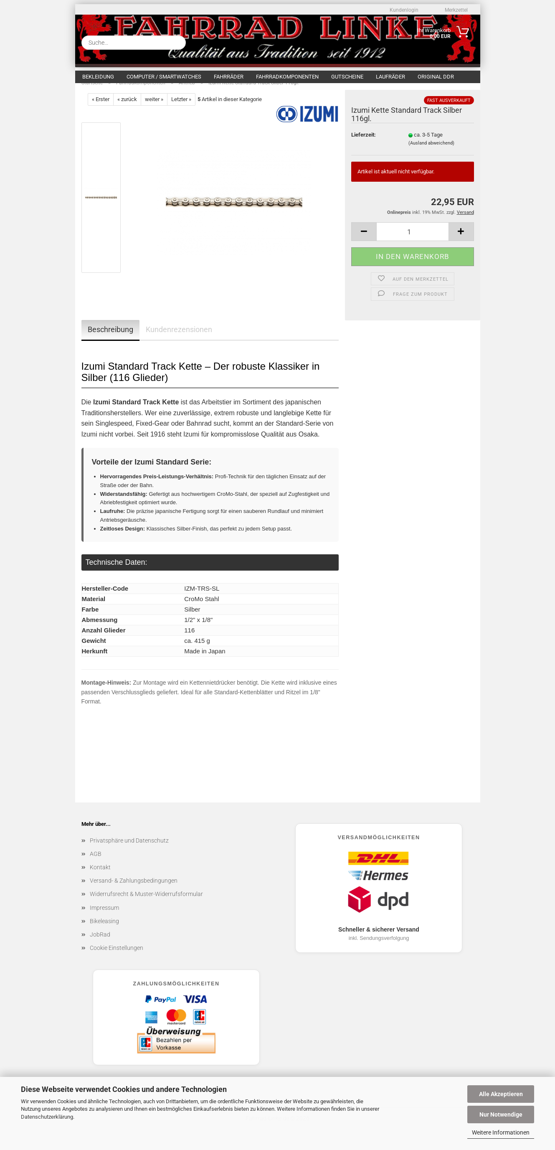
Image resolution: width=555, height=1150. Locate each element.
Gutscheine (347, 77)
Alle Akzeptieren (501, 1094)
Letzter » (181, 108)
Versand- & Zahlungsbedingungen (133, 889)
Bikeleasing (104, 930)
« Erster (100, 108)
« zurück (127, 108)
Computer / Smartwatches (164, 77)
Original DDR (436, 77)
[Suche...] (176, 43)
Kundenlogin (403, 10)
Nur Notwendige (500, 1114)
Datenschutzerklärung (47, 1117)
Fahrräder (228, 77)
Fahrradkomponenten (287, 77)
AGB (95, 862)
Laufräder (390, 77)
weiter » (154, 108)
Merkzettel (455, 10)
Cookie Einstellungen (116, 956)
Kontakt (100, 876)
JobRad (100, 943)
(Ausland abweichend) (431, 152)
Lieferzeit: (363, 143)
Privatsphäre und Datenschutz (129, 849)
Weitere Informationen (501, 1132)
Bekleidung (98, 77)
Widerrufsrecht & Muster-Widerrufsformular (146, 902)
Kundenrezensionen (179, 338)
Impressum (104, 916)
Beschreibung (110, 338)
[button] (363, 240)
